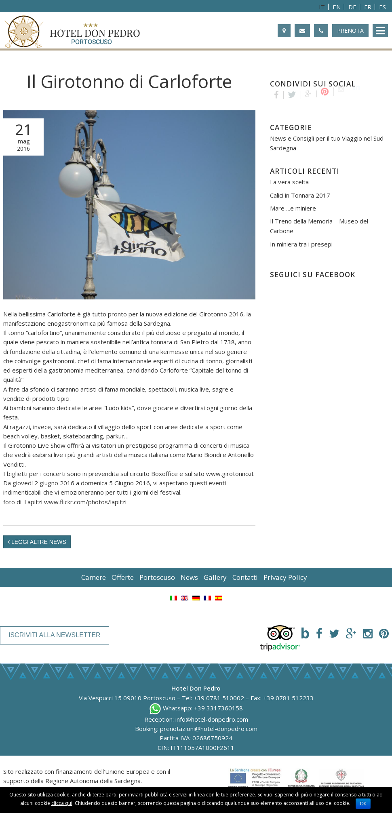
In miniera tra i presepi (301, 244)
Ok (363, 804)
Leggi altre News (37, 542)
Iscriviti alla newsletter (54, 635)
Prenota (350, 30)
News (189, 577)
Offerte (123, 577)
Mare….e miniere (293, 208)
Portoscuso (157, 577)
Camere (93, 577)
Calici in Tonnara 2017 (300, 195)
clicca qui (61, 803)
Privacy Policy (285, 577)
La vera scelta (289, 182)
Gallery (215, 577)
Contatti (245, 577)
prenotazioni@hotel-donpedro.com (208, 729)
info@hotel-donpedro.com (211, 719)
